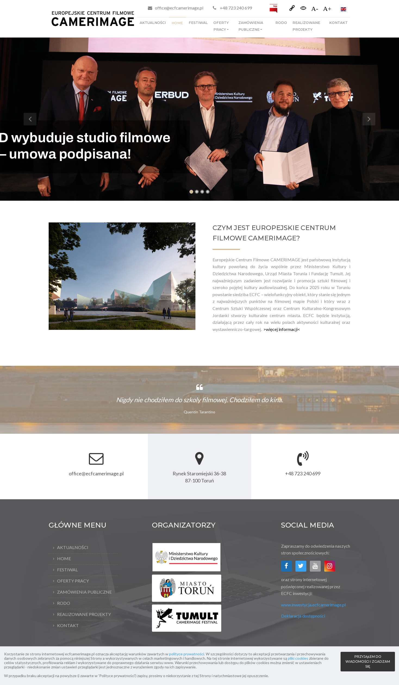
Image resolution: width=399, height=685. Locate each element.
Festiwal (198, 23)
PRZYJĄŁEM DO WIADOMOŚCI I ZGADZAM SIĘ (367, 661)
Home (177, 23)
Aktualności (153, 23)
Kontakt (338, 23)
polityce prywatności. (187, 654)
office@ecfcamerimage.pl (179, 7)
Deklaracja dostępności (303, 615)
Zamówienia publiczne (250, 26)
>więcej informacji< (281, 329)
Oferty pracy (221, 26)
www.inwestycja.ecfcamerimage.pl (313, 604)
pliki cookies (298, 658)
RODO (281, 23)
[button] (30, 119)
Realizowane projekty (306, 26)
